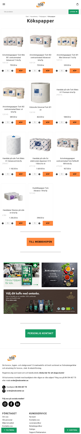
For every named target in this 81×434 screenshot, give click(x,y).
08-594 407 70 (14, 387)
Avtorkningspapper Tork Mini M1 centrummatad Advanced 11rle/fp (13, 58)
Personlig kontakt (40, 333)
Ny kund (32, 417)
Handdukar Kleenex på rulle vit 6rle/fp (13, 211)
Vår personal (7, 420)
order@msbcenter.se (19, 380)
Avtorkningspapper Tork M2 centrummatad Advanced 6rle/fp (40, 58)
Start (27, 16)
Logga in (73, 12)
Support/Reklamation (37, 432)
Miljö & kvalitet (8, 423)
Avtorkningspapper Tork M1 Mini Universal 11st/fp (67, 56)
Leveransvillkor (35, 423)
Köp (21, 71)
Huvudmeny (34, 16)
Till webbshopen (40, 242)
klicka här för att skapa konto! (51, 373)
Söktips (32, 429)
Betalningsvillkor (35, 426)
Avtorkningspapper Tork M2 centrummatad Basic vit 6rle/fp (13, 109)
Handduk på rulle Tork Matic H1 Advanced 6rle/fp (13, 159)
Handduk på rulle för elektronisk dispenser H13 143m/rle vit (40, 161)
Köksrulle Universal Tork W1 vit (40, 108)
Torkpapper (42, 16)
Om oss (5, 417)
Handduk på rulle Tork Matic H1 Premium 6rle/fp (67, 91)
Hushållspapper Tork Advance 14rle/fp (40, 189)
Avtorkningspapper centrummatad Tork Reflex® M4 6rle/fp (67, 161)
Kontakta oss (7, 426)
